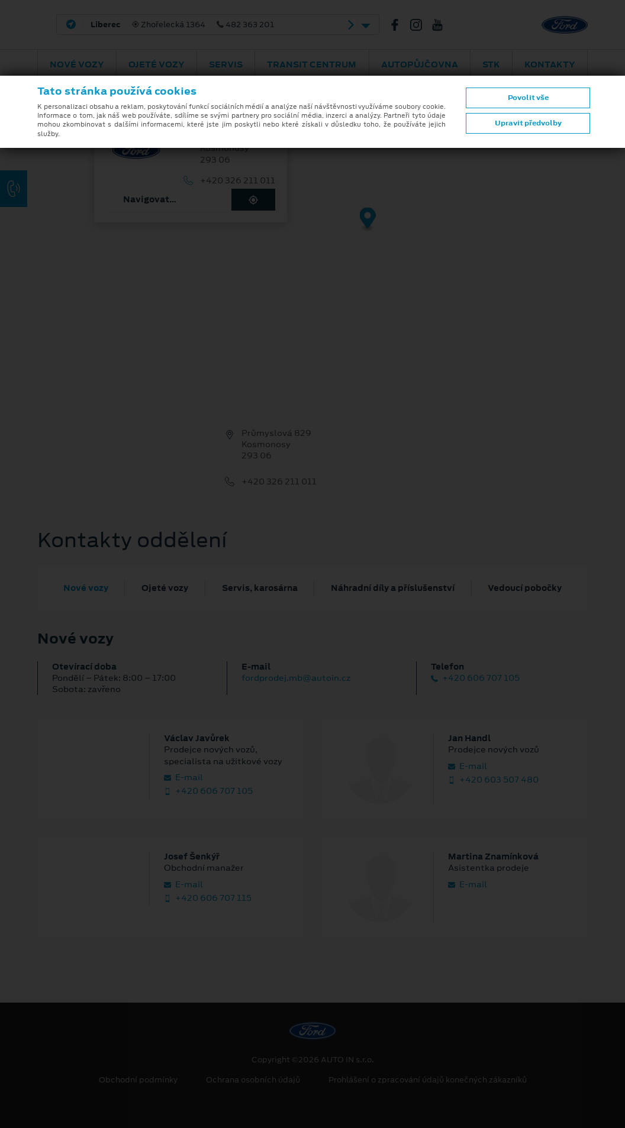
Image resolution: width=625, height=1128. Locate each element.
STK (491, 64)
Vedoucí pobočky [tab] (525, 588)
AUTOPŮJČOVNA (419, 64)
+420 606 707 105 (475, 678)
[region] (312, 228)
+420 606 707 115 (208, 898)
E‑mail (183, 777)
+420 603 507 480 (493, 780)
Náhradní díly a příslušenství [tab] (393, 588)
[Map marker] (368, 220)
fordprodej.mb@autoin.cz (295, 678)
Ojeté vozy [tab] (164, 588)
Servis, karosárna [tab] (260, 588)
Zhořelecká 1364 (182, 25)
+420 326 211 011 (237, 180)
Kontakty (549, 64)
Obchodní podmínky (138, 1080)
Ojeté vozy (156, 64)
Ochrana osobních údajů (253, 1080)
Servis (226, 64)
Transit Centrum (311, 64)
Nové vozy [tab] (85, 588)
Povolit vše (528, 97)
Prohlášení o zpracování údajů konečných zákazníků (427, 1080)
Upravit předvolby (528, 123)
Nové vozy (77, 64)
